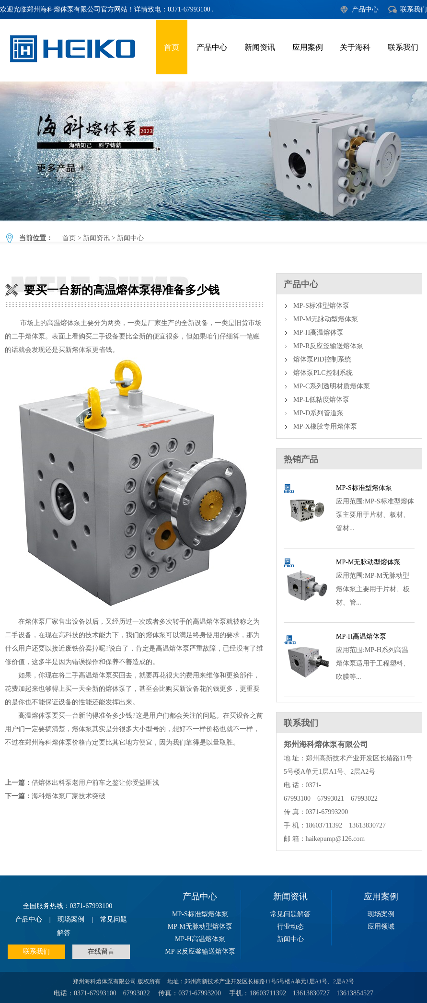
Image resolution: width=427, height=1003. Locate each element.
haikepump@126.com (335, 838)
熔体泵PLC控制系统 (323, 372)
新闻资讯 (259, 47)
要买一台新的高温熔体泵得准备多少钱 (213, 151)
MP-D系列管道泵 (318, 413)
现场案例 (71, 919)
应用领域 (381, 926)
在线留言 (101, 951)
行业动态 (290, 926)
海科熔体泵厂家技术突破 (68, 796)
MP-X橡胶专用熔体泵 (325, 426)
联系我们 (413, 9)
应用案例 (307, 47)
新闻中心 (130, 238)
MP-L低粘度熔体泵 (321, 399)
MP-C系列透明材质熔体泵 (331, 386)
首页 (171, 47)
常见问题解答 (290, 914)
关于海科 (355, 47)
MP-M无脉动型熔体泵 (325, 319)
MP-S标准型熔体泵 (321, 305)
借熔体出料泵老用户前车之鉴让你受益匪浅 (95, 782)
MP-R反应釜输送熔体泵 (328, 346)
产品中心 (365, 9)
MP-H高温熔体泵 (318, 332)
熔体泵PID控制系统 (322, 359)
